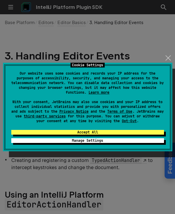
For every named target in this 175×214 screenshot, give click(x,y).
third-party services (44, 116)
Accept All (87, 132)
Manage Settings (87, 140)
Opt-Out (129, 121)
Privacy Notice (74, 111)
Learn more (99, 92)
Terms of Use (119, 111)
